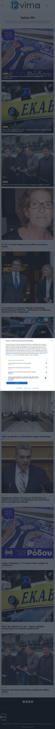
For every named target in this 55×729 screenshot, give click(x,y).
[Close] (52, 341)
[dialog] (27, 364)
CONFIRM (17, 383)
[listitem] (27, 360)
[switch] (46, 363)
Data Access (27, 388)
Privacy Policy (36, 388)
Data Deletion (19, 388)
